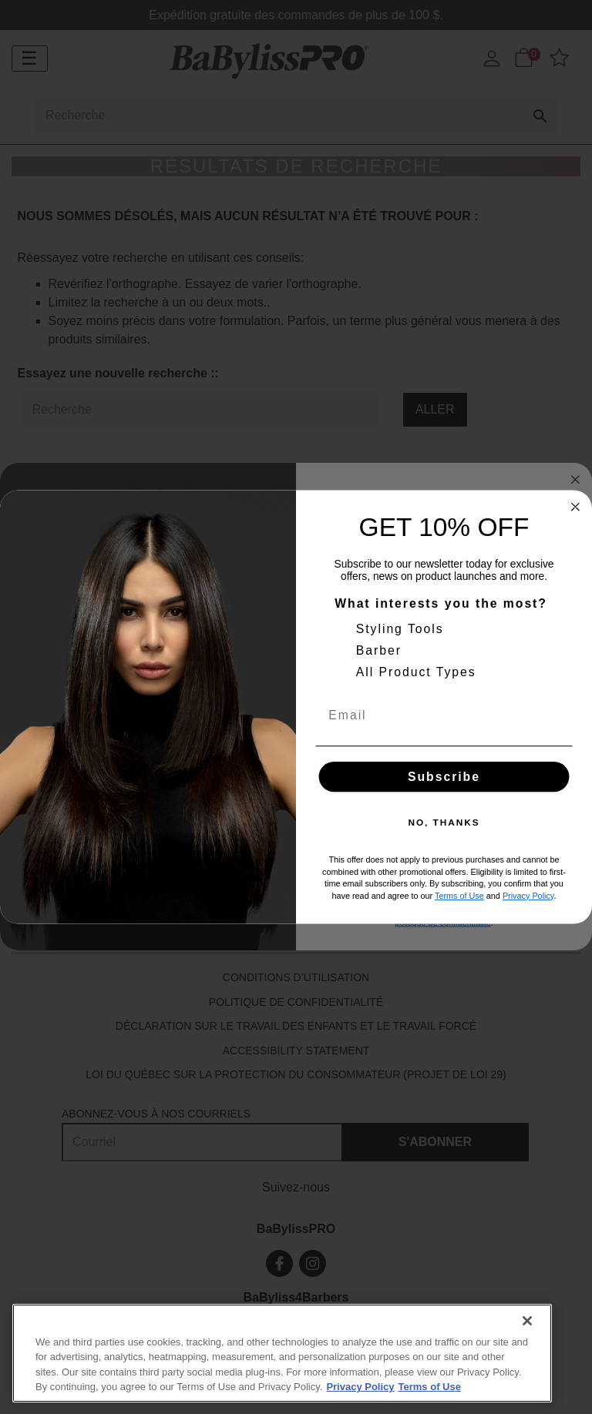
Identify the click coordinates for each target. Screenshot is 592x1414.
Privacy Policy (528, 895)
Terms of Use (459, 895)
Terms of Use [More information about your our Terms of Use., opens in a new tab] (430, 1386)
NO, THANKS (443, 822)
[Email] (444, 715)
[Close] (527, 1321)
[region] (282, 1353)
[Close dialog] (576, 507)
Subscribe (444, 776)
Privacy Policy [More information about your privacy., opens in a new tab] (360, 1386)
